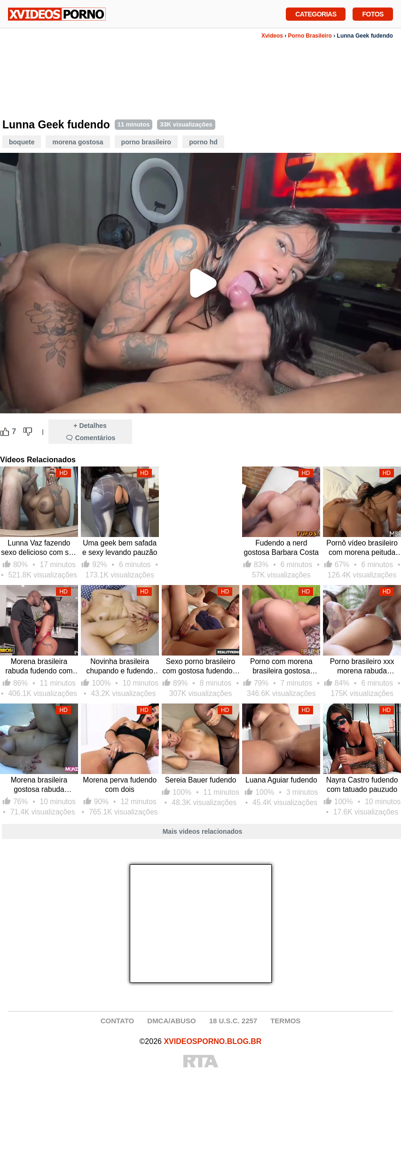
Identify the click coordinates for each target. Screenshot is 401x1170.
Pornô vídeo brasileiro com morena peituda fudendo (362, 548)
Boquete (21, 142)
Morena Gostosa (77, 142)
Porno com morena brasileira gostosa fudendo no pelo (281, 666)
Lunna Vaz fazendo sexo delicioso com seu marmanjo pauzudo (39, 548)
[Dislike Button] (27, 431)
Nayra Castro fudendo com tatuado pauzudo (362, 784)
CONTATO (117, 1021)
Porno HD (203, 142)
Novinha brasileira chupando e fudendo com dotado (119, 666)
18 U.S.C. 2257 (233, 1021)
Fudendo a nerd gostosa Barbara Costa (281, 547)
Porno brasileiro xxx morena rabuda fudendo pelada (362, 666)
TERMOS (285, 1021)
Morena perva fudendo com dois (120, 784)
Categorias (315, 13)
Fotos (372, 13)
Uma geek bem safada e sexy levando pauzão (119, 547)
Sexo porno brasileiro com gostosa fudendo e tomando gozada (200, 666)
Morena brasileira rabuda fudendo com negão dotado (38, 666)
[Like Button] (4, 431)
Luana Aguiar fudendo (281, 780)
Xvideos (272, 35)
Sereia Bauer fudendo (200, 780)
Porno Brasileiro (310, 35)
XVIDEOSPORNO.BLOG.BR (212, 1041)
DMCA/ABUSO (171, 1021)
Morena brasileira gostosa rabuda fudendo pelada (39, 785)
